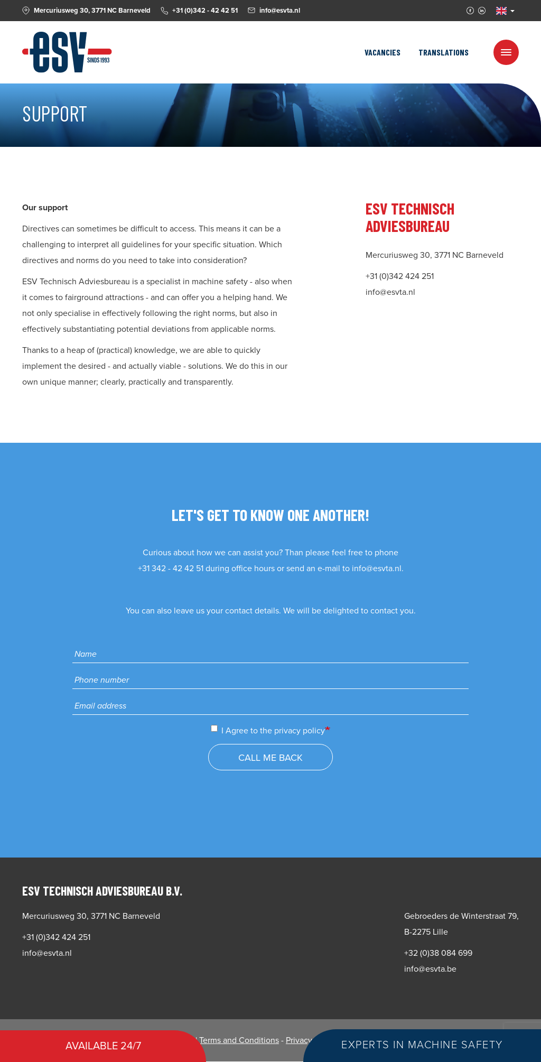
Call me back (270, 757)
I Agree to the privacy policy (268, 730)
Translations (443, 52)
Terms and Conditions (239, 1040)
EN (501, 11)
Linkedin (482, 10)
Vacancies (382, 52)
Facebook (470, 10)
